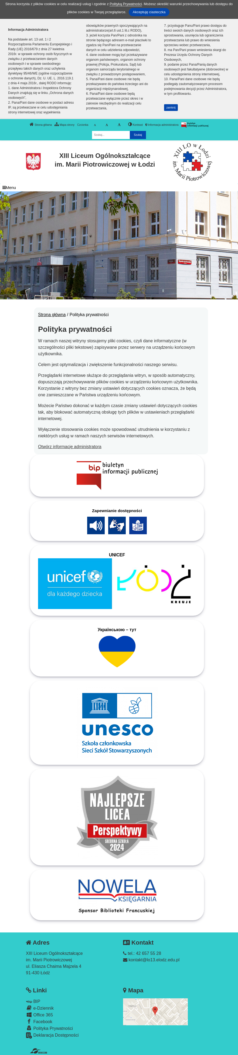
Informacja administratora (162, 124)
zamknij (171, 107)
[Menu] (119, 188)
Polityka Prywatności (49, 1028)
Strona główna (41, 124)
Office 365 (39, 1014)
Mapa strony (64, 124)
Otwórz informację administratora (69, 446)
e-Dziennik (40, 1007)
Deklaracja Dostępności (52, 1035)
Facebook (39, 1021)
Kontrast (135, 124)
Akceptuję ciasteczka (149, 12)
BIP (33, 1001)
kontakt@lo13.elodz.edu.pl (151, 960)
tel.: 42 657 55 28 (142, 953)
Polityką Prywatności (126, 4)
